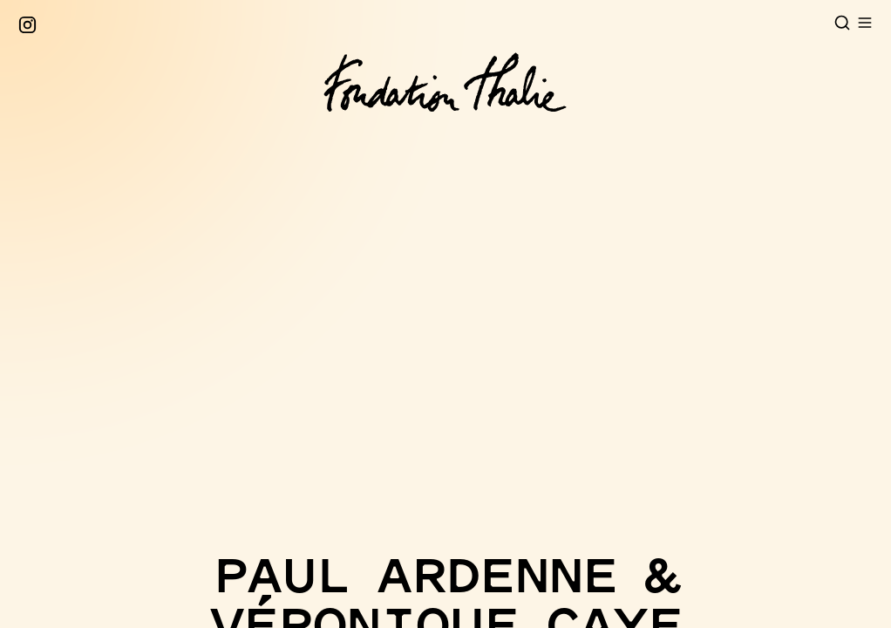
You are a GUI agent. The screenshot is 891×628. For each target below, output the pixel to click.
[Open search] (842, 22)
